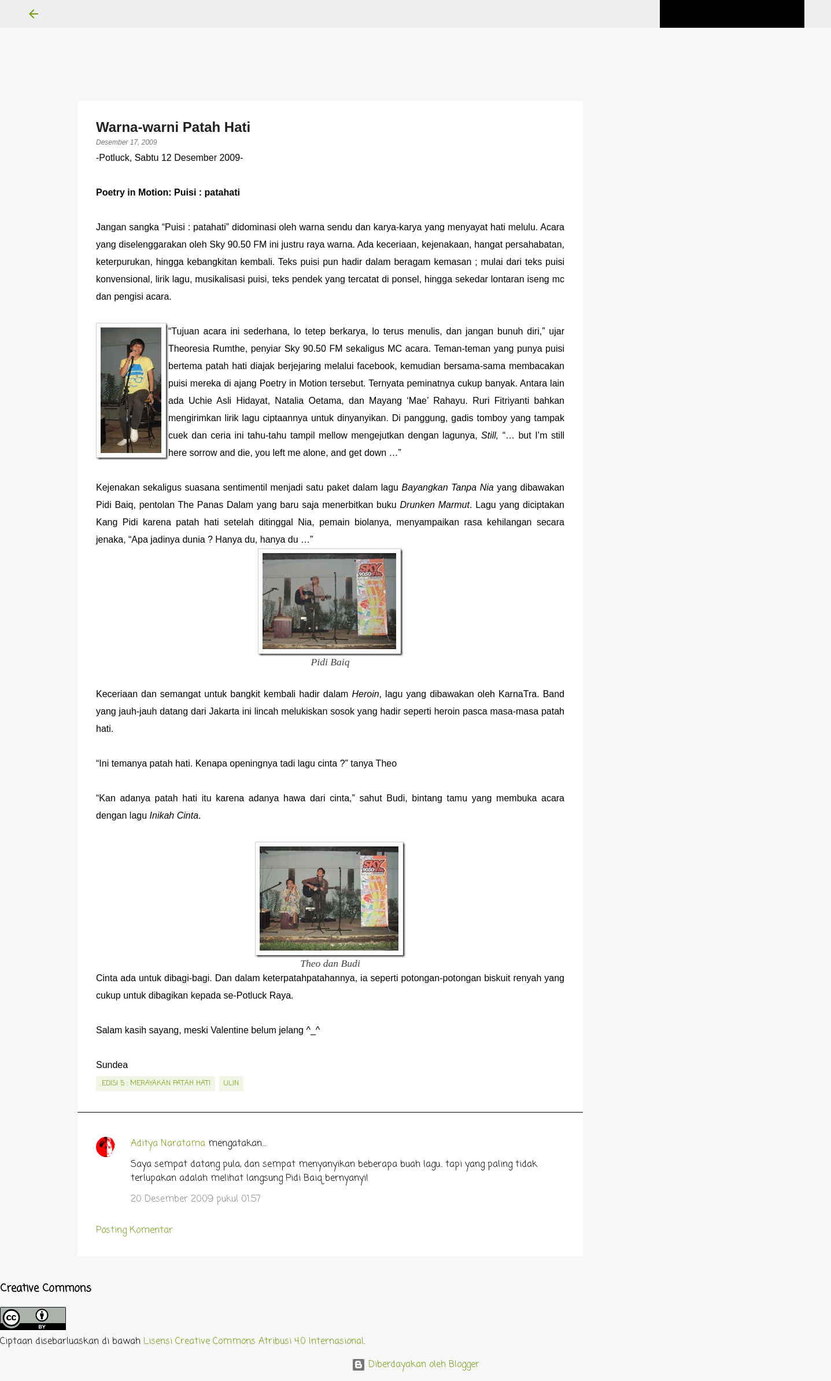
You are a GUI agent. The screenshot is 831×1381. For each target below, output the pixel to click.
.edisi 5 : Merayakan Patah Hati (155, 1083)
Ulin (231, 1083)
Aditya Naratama (168, 1144)
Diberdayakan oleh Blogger (415, 1365)
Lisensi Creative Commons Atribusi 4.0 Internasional (253, 1342)
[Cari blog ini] (743, 14)
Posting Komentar (134, 1231)
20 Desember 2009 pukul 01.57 (196, 1199)
